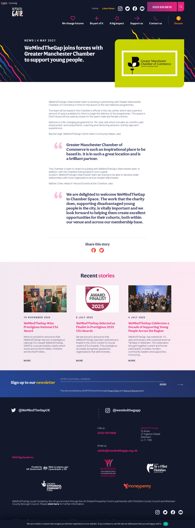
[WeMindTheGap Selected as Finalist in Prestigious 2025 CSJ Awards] (97, 310)
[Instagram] (120, 7)
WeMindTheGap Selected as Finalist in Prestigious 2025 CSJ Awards (95, 339)
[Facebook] (135, 7)
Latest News (108, 8)
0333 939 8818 (107, 433)
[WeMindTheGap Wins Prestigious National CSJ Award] (45, 310)
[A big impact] (117, 20)
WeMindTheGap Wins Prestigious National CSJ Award (41, 339)
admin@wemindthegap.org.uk (117, 450)
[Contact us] (155, 20)
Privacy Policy (113, 391)
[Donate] (175, 20)
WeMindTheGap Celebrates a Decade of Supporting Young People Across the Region (148, 339)
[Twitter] (127, 7)
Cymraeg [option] (13, 3)
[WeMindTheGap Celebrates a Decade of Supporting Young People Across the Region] (149, 310)
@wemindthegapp (139, 410)
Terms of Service (131, 391)
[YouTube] (142, 7)
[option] (12, 3)
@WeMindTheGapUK (22, 410)
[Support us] (136, 20)
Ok (166, 524)
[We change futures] (73, 20)
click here (53, 504)
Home (95, 8)
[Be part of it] (96, 20)
